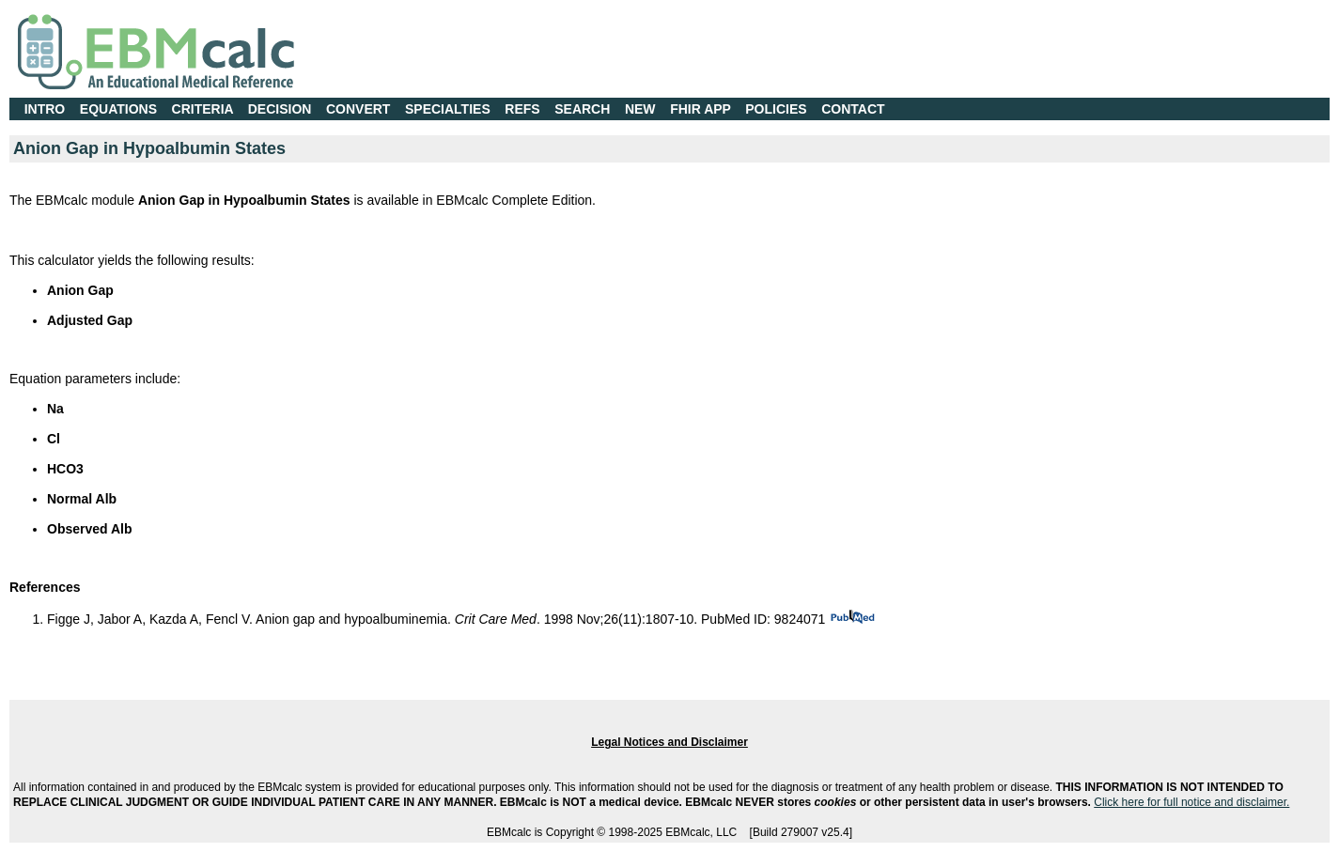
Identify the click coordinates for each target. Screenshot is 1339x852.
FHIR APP (700, 108)
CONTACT (852, 108)
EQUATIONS (118, 108)
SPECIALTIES (447, 108)
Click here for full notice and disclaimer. (1191, 802)
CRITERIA (203, 108)
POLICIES (775, 108)
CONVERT (358, 108)
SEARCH (582, 108)
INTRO (45, 108)
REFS (522, 108)
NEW (640, 108)
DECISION (280, 108)
